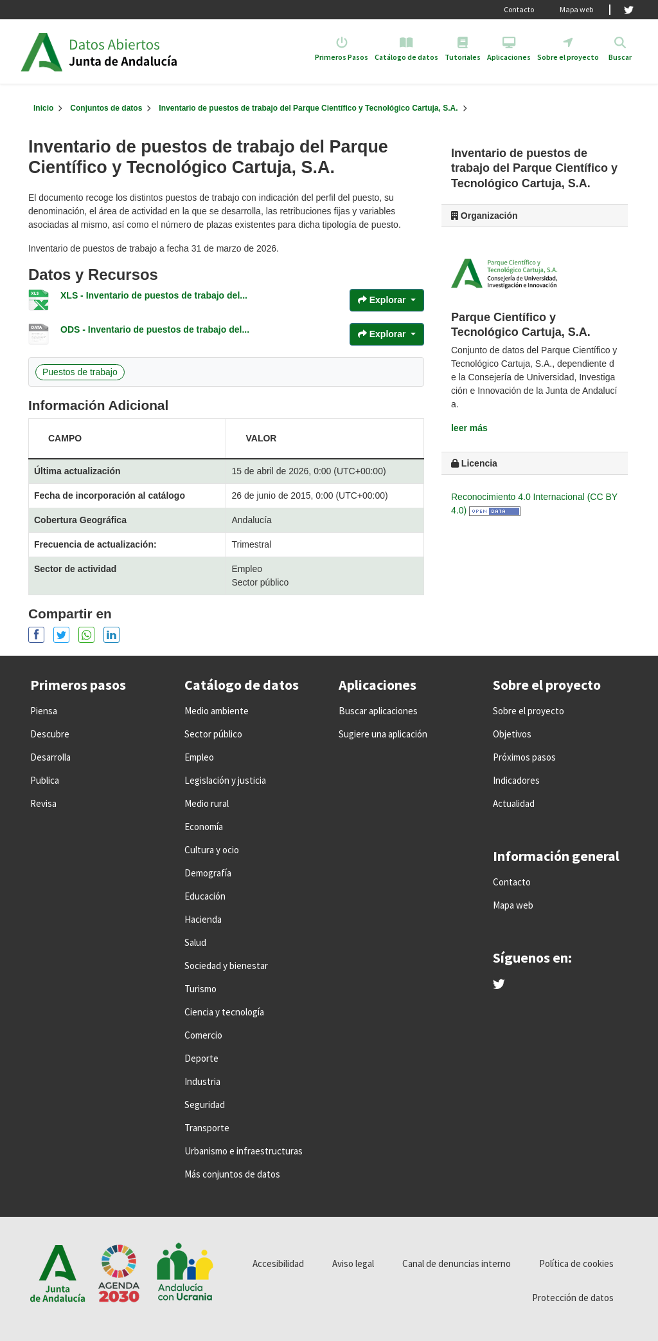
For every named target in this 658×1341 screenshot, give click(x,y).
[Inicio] (43, 108)
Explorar (383, 300)
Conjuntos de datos (106, 108)
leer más (469, 428)
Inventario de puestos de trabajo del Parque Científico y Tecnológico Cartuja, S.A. (308, 108)
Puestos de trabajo (80, 372)
